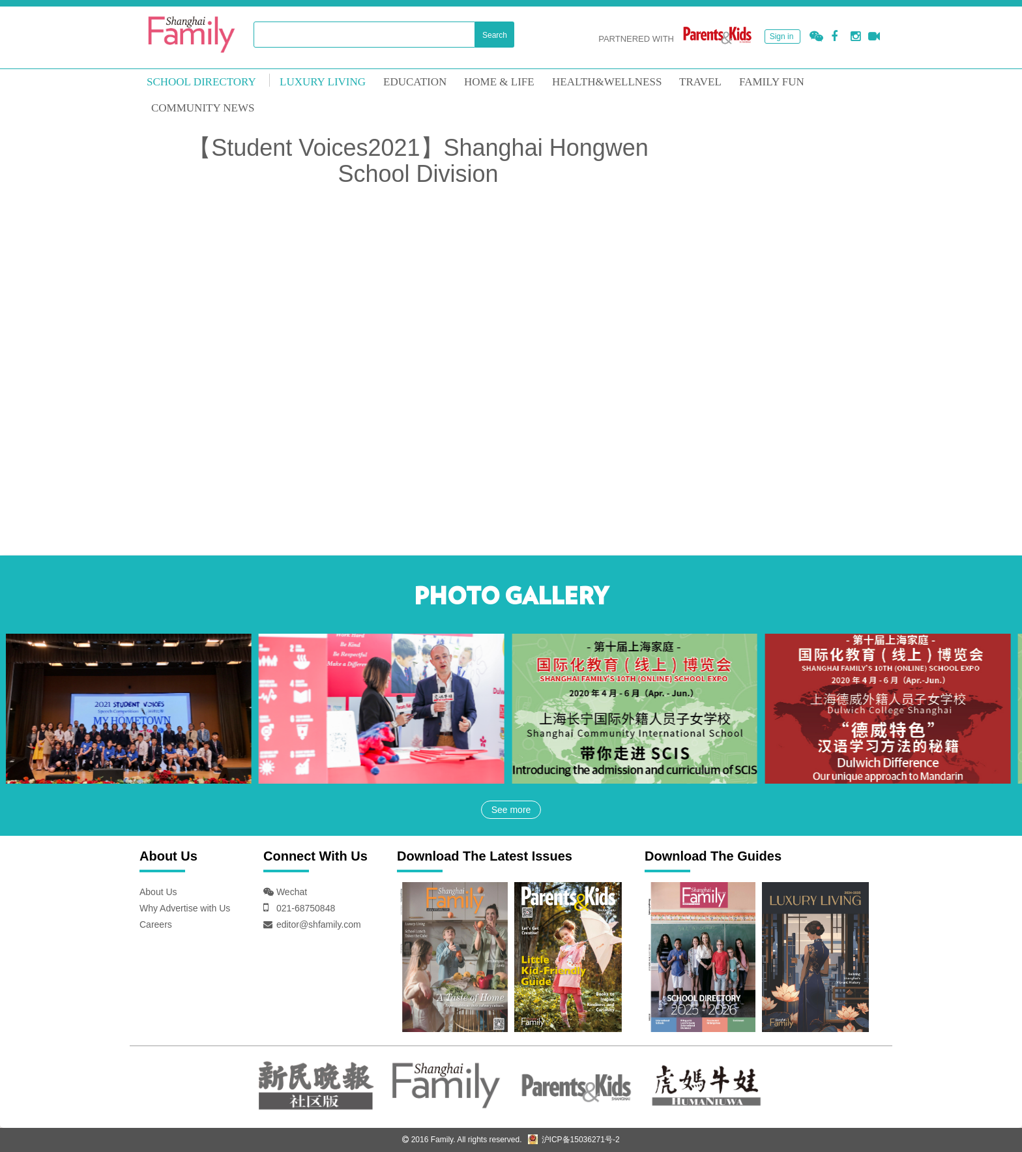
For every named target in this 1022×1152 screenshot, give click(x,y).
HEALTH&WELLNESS (607, 82)
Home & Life (499, 82)
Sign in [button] (782, 36)
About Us (158, 892)
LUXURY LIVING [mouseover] (323, 82)
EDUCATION (414, 82)
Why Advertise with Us (184, 908)
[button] (816, 36)
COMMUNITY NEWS (203, 108)
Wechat (290, 892)
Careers (155, 924)
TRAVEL (700, 82)
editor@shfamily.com (318, 924)
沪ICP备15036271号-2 (573, 1139)
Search (494, 35)
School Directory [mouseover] (201, 82)
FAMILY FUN (771, 82)
